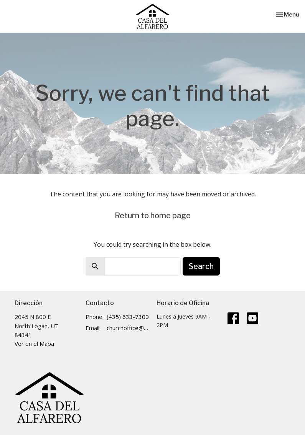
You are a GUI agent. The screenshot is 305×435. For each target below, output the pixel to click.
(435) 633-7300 (128, 316)
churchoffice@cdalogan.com (128, 328)
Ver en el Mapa (34, 343)
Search (201, 266)
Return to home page (153, 215)
